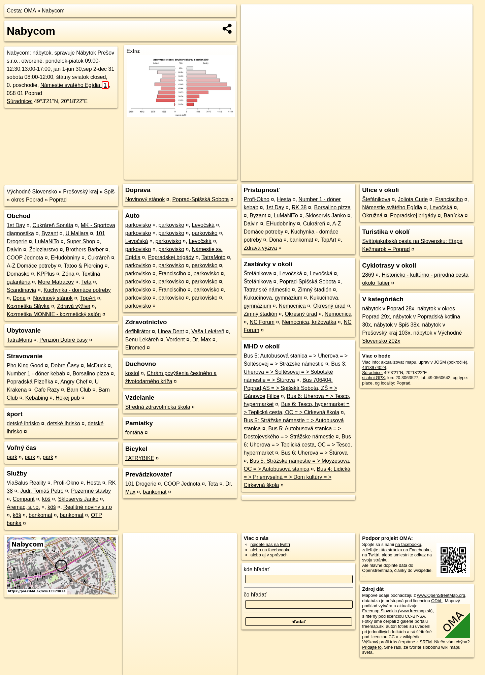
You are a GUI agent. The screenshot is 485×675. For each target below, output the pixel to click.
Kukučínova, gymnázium (273, 298)
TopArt (88, 298)
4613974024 (374, 367)
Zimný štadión (315, 290)
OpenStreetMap (356, 176)
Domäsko (18, 274)
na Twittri (370, 554)
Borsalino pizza (91, 373)
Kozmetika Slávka (28, 306)
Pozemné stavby (91, 491)
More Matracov (56, 282)
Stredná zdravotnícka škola (157, 407)
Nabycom (53, 10)
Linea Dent (171, 331)
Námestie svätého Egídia (74, 85)
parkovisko (138, 225)
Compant (24, 499)
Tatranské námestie (267, 290)
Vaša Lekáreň (207, 331)
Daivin (14, 249)
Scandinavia (21, 290)
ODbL (436, 600)
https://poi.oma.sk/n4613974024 (442, 176)
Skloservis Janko (78, 499)
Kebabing (36, 398)
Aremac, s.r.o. (23, 507)
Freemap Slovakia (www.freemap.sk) (397, 610)
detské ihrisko (23, 423)
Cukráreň (99, 257)
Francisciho (172, 273)
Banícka (453, 215)
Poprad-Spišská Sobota (200, 199)
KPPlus (46, 274)
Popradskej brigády (171, 257)
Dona (19, 298)
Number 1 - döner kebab (36, 373)
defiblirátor (138, 331)
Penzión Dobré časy (63, 340)
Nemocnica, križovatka (309, 322)
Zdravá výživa (73, 306)
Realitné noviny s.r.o (87, 507)
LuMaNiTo (47, 241)
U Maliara (76, 233)
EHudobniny (65, 257)
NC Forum (262, 322)
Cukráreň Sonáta (53, 225)
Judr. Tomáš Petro (42, 491)
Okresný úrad (329, 306)
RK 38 (299, 207)
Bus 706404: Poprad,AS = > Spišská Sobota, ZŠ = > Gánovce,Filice (290, 388)
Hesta (94, 483)
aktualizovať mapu (398, 362)
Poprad (58, 200)
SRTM (426, 641)
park (12, 457)
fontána (134, 432)
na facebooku (408, 544)
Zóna (68, 274)
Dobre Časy (65, 365)
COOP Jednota (25, 257)
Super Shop (81, 241)
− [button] (252, 26)
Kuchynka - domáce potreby (76, 290)
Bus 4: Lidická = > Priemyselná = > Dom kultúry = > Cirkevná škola (297, 477)
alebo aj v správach (269, 554)
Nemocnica (292, 306)
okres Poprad (27, 200)
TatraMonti (19, 340)
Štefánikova (258, 273)
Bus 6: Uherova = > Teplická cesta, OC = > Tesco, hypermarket (298, 445)
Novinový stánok (52, 298)
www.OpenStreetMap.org (441, 595)
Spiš (109, 191)
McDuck (96, 365)
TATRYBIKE (139, 458)
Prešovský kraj (80, 191)
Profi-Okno (66, 483)
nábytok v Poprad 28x (388, 308)
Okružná (372, 215)
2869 (368, 275)
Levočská (203, 225)
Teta (86, 282)
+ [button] (252, 16)
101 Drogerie (141, 484)
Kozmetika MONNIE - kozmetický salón (54, 314)
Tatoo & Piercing (83, 266)
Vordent (175, 339)
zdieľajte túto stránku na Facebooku (396, 549)
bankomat (40, 515)
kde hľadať (257, 569)
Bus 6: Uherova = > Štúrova (314, 453)
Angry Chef (73, 382)
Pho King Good (25, 365)
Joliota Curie (413, 199)
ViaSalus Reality (26, 483)
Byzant (49, 233)
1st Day (16, 225)
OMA (30, 10)
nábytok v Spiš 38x (396, 325)
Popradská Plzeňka (30, 382)
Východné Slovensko (32, 191)
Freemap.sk (391, 176)
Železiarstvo (43, 249)
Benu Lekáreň (142, 339)
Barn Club (79, 390)
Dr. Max (201, 339)
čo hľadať (255, 594)
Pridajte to (372, 647)
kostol (132, 373)
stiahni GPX (373, 377)
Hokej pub (68, 398)
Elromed (135, 347)
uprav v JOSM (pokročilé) (443, 362)
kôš (46, 499)
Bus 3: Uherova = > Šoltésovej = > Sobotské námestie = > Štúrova (295, 372)
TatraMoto (213, 257)
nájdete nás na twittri (270, 544)
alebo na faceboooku (271, 549)
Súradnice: (20, 101)
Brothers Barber (85, 249)
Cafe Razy (47, 390)
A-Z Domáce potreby (32, 266)
